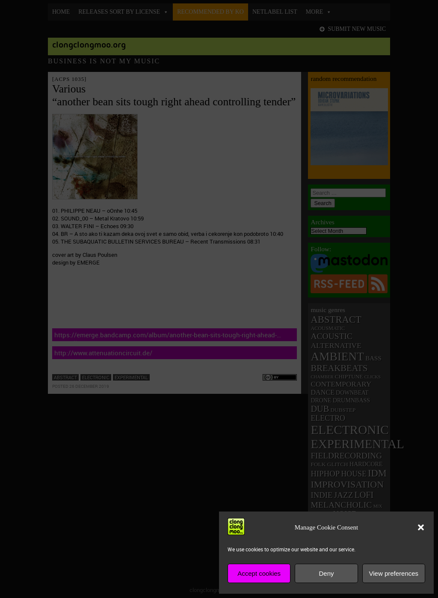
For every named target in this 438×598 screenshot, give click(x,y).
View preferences (394, 573)
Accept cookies (259, 573)
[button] (421, 527)
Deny (326, 573)
